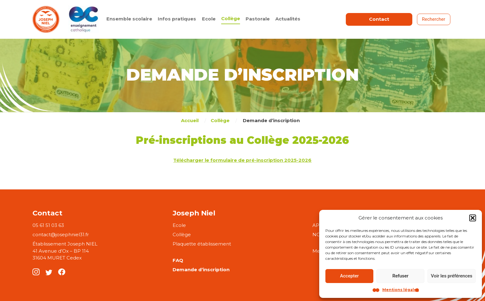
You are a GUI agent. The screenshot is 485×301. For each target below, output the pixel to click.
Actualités (287, 19)
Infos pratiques (177, 19)
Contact (379, 19)
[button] (473, 218)
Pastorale (258, 19)
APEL (318, 225)
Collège (230, 18)
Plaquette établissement (202, 244)
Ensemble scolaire (129, 19)
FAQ (178, 260)
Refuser (400, 276)
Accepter (349, 276)
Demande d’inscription (201, 269)
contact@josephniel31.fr (60, 234)
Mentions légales (400, 289)
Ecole (209, 19)
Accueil (190, 120)
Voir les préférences (451, 276)
